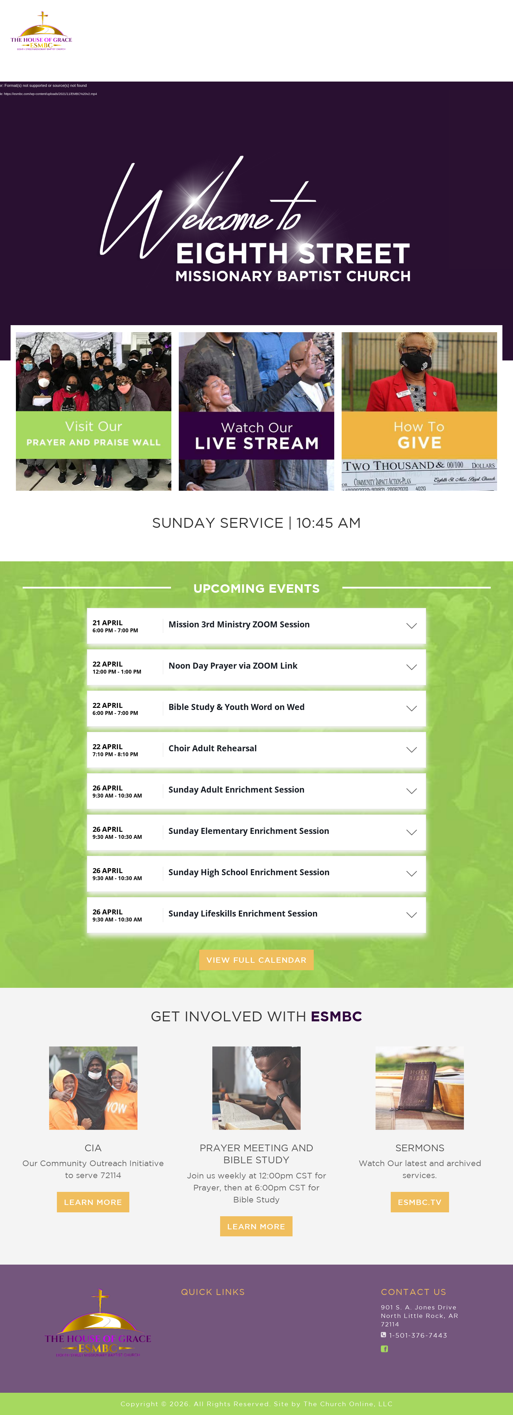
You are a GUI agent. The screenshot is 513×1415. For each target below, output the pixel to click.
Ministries (361, 47)
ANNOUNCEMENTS (458, 17)
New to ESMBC (296, 47)
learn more (188, 1226)
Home (172, 47)
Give (482, 47)
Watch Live (469, 65)
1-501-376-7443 (418, 1335)
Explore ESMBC (221, 47)
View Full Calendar (256, 898)
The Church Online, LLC (348, 1411)
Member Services (424, 47)
